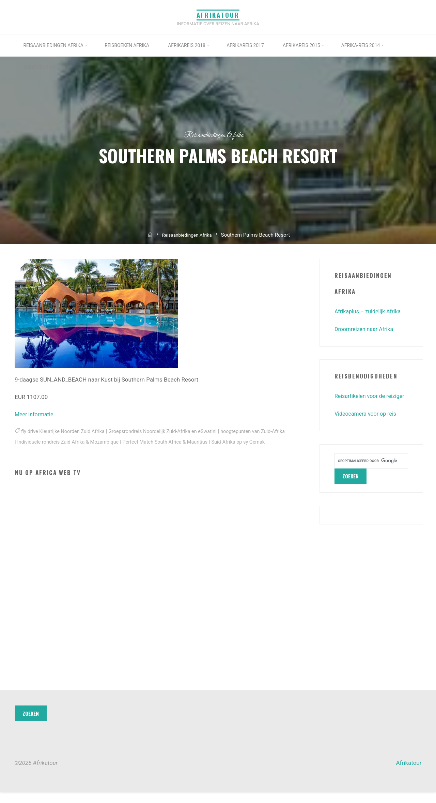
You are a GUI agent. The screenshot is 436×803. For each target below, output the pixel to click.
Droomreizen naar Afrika (365, 329)
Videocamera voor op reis (367, 425)
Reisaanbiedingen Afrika (214, 135)
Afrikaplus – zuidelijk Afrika (369, 311)
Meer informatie (35, 414)
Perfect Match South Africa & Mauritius (189, 441)
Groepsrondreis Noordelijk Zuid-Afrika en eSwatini (170, 431)
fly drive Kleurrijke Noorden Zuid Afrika (65, 431)
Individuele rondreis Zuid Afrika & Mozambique (86, 441)
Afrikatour (218, 14)
